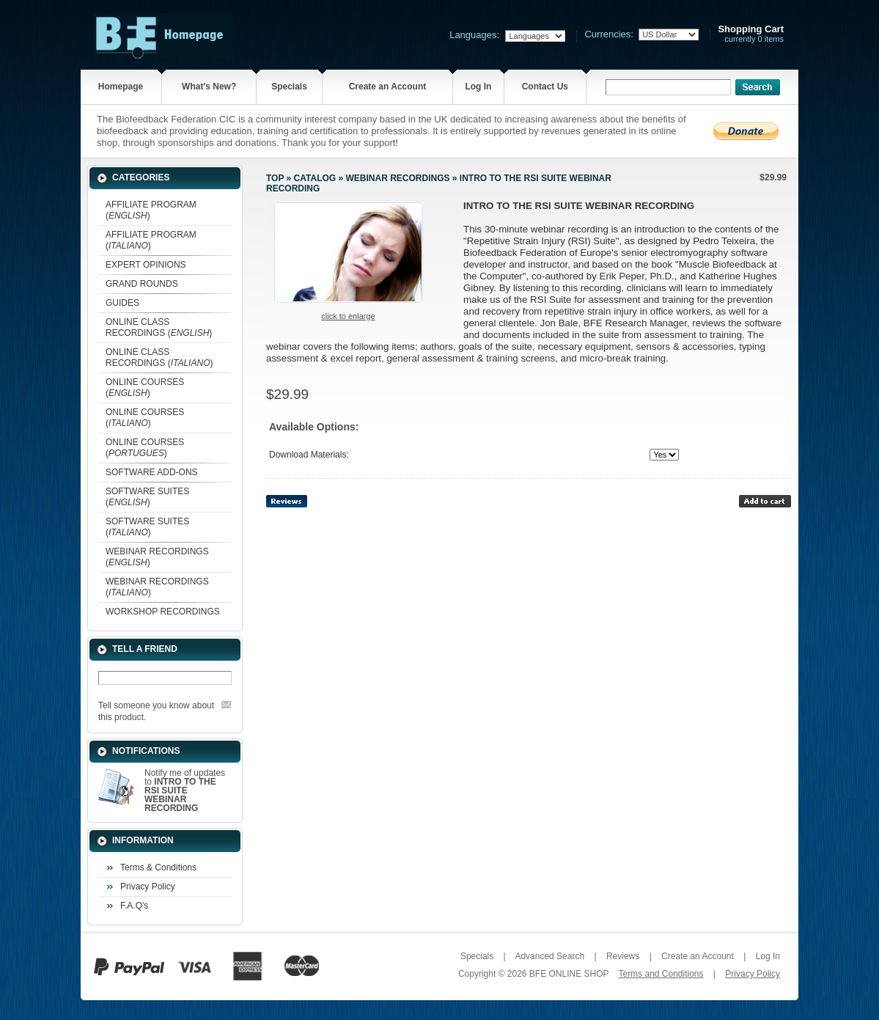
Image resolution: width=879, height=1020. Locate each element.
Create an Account (388, 86)
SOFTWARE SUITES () (147, 496)
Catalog (315, 178)
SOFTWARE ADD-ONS (152, 472)
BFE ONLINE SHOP (568, 974)
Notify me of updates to (184, 790)
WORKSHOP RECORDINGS (163, 611)
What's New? (209, 86)
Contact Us (545, 86)
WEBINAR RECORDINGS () (157, 557)
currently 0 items (751, 34)
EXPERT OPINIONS (146, 265)
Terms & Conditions (158, 867)
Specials (289, 86)
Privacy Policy (147, 886)
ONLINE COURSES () (145, 387)
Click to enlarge (348, 316)
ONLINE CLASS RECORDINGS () (159, 327)
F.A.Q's (134, 905)
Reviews (622, 956)
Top (275, 178)
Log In (478, 86)
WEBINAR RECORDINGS (397, 178)
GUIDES (122, 303)
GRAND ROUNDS (142, 284)
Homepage (120, 86)
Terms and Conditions (660, 974)
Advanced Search (549, 956)
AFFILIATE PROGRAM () (151, 210)
